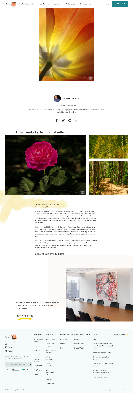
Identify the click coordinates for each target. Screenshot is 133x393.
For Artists (50, 379)
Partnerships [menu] (70, 4)
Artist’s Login (50, 383)
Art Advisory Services (38, 340)
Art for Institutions (50, 365)
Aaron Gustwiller (72, 98)
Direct (62, 348)
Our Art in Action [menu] (86, 4)
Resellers (63, 339)
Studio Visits (79, 348)
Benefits (37, 350)
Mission (36, 346)
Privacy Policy (109, 390)
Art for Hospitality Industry (50, 372)
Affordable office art (100, 377)
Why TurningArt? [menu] (27, 4)
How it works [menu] (44, 4)
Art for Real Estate (50, 345)
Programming (38, 366)
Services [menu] (57, 4)
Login (108, 4)
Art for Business (51, 339)
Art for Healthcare (50, 358)
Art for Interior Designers (51, 351)
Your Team (38, 370)
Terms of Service (122, 390)
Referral (63, 344)
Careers (36, 374)
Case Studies (79, 344)
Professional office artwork (102, 352)
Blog (94, 339)
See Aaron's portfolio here (49, 254)
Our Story (37, 355)
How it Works (36, 360)
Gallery (77, 339)
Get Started (120, 4)
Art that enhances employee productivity (101, 371)
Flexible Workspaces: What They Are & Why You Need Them (103, 346)
